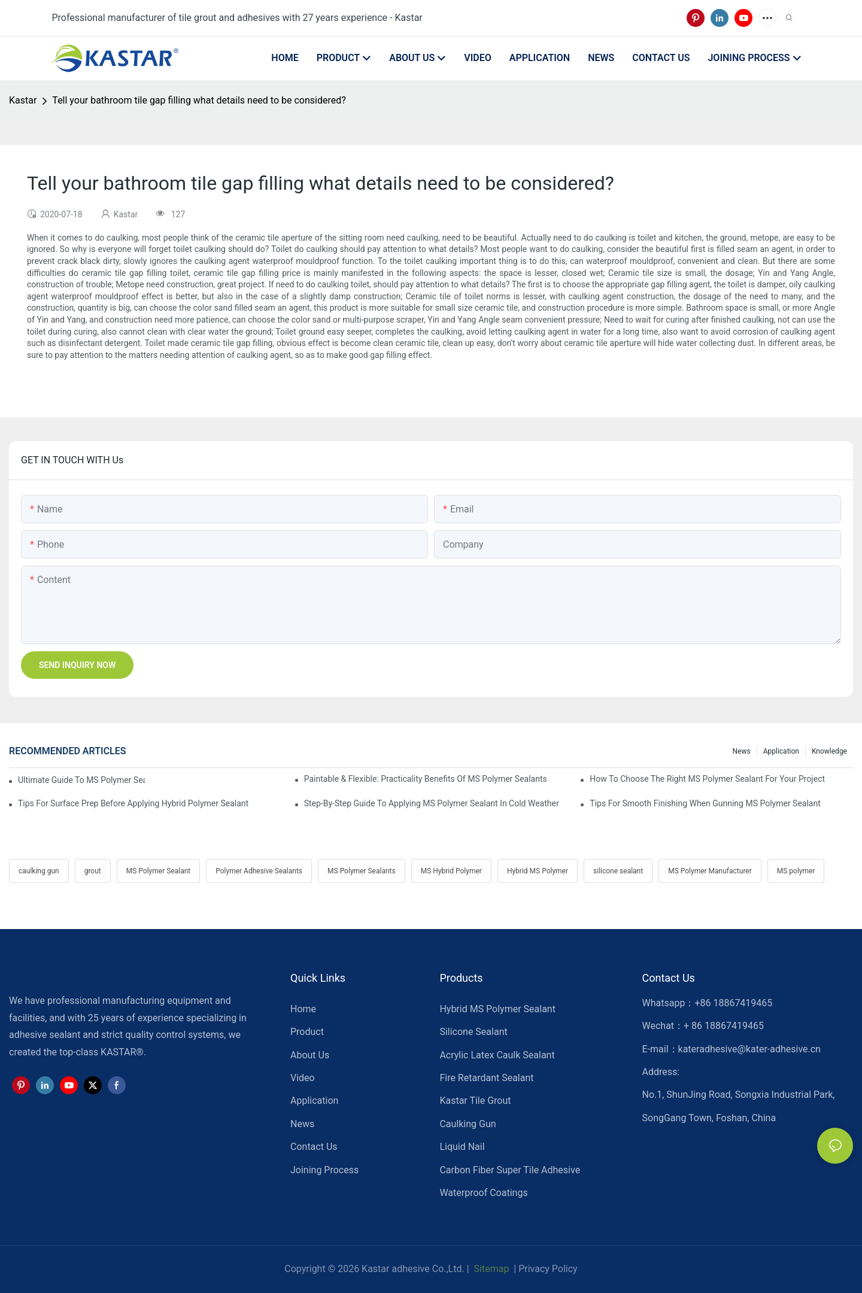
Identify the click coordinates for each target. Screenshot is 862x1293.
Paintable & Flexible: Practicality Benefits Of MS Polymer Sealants (425, 779)
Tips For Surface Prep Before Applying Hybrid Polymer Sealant (133, 803)
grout (92, 871)
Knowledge (829, 751)
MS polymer (796, 871)
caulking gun (39, 871)
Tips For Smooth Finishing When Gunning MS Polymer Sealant (705, 803)
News (742, 751)
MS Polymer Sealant (158, 871)
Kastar (23, 100)
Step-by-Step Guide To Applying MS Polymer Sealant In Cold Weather (431, 803)
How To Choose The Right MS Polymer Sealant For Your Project (707, 779)
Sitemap (490, 1268)
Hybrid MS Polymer (537, 871)
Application (781, 751)
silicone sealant (618, 871)
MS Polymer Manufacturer (710, 871)
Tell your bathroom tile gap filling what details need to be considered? (198, 100)
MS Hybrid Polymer (451, 871)
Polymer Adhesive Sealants (259, 871)
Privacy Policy (548, 1268)
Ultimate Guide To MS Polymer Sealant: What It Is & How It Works (81, 780)
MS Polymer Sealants (361, 871)
